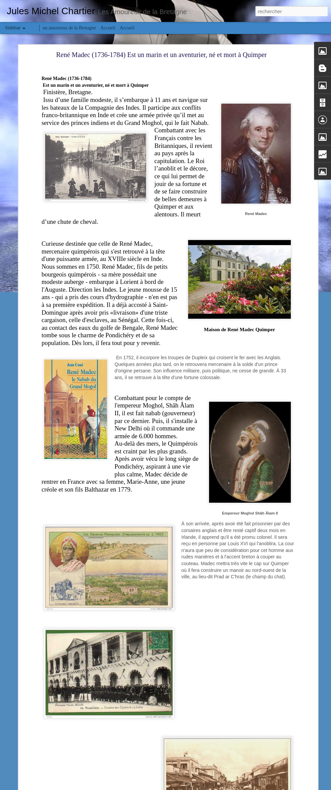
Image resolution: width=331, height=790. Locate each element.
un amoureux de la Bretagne (69, 27)
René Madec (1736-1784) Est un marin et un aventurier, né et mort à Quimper (161, 54)
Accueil (108, 27)
